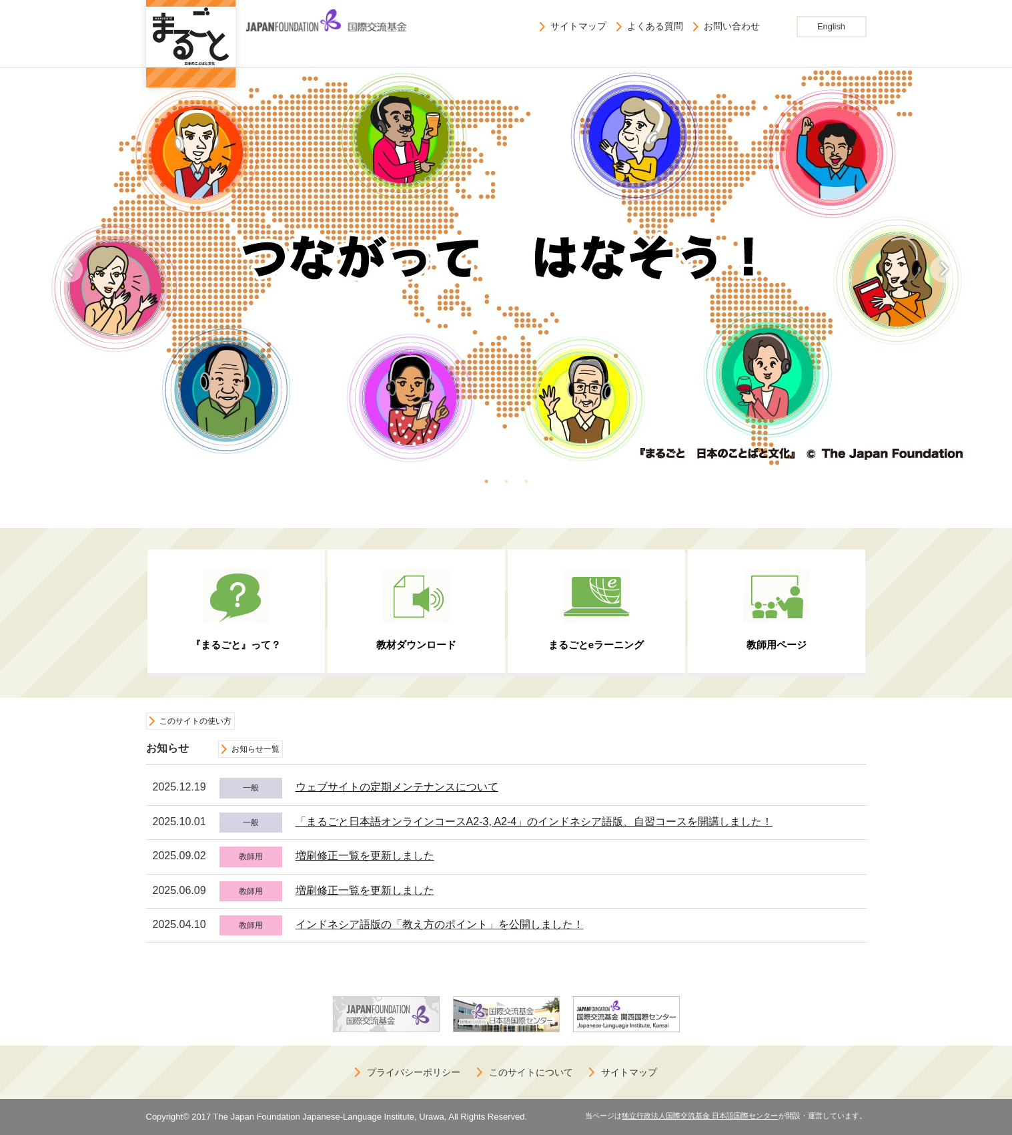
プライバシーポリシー (413, 1072)
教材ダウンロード (416, 644)
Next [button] (943, 269)
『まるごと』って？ (236, 644)
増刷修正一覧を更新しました (365, 855)
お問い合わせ (732, 26)
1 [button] (486, 481)
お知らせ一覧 (255, 749)
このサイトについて (531, 1072)
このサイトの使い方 (195, 721)
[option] (506, 267)
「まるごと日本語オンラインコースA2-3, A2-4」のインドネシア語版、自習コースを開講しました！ (534, 821)
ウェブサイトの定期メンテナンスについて (397, 786)
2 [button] (506, 481)
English (831, 26)
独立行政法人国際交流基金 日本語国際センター (700, 1116)
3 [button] (526, 481)
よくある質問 (655, 26)
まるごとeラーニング (596, 644)
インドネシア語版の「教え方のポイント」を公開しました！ (440, 924)
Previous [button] (69, 269)
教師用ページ (776, 644)
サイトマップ (578, 26)
